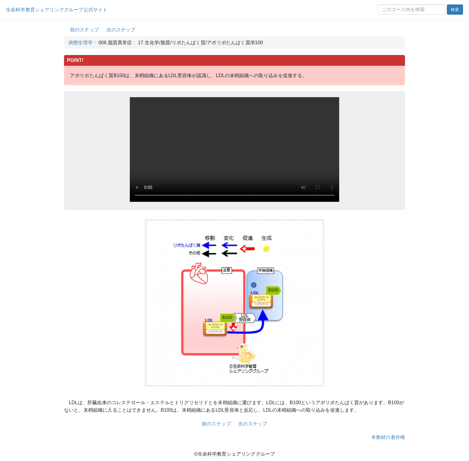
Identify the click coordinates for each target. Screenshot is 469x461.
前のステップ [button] (84, 29)
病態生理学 (80, 42)
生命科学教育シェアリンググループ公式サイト (56, 9)
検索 (455, 9)
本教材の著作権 (388, 437)
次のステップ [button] (120, 29)
